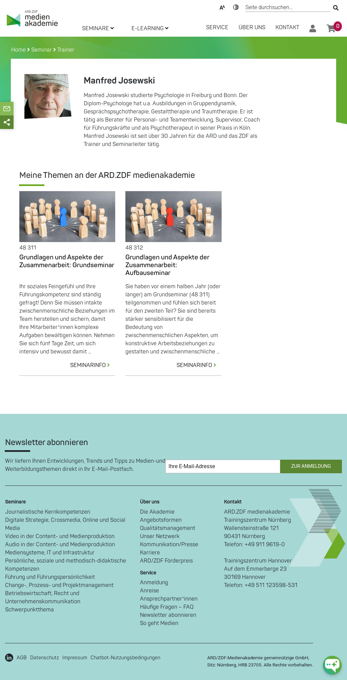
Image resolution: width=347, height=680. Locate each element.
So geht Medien (159, 623)
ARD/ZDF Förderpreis (166, 560)
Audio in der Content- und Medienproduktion (60, 544)
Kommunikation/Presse (169, 544)
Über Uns (252, 27)
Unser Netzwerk (160, 536)
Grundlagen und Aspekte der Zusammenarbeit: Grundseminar (66, 261)
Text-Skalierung (222, 6)
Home (19, 50)
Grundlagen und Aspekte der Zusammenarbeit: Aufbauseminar (167, 265)
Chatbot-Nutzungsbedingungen (125, 658)
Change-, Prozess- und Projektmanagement (59, 585)
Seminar (41, 50)
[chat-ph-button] (332, 665)
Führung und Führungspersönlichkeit (50, 577)
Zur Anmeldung (311, 466)
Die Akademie (157, 512)
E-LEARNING (149, 28)
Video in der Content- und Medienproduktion (60, 536)
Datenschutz (44, 658)
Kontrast (236, 6)
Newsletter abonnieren (168, 615)
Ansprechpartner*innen (169, 598)
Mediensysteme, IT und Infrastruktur (50, 552)
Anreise (149, 590)
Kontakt (287, 27)
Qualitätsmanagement (167, 528)
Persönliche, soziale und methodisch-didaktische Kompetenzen (65, 564)
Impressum (74, 658)
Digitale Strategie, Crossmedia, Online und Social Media (65, 524)
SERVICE (217, 27)
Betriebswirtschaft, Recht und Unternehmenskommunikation (42, 597)
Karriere (150, 552)
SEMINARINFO (92, 365)
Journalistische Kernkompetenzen (47, 512)
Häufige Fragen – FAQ (166, 607)
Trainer (65, 50)
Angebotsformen (161, 520)
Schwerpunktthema (29, 609)
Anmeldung (154, 582)
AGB (22, 658)
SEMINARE (98, 28)
